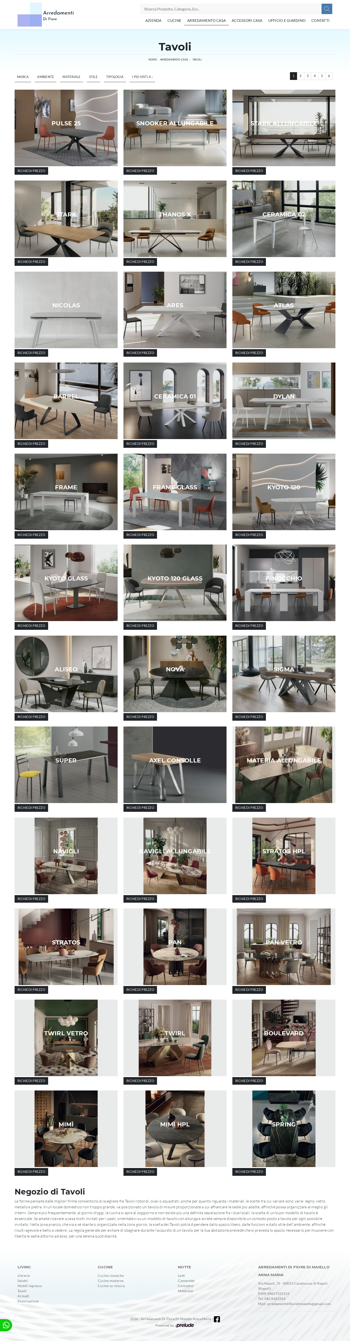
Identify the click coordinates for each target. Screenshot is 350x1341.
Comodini (185, 1286)
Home (153, 59)
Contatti (320, 20)
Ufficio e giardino (287, 20)
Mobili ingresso (30, 1286)
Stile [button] (93, 77)
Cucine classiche (111, 1275)
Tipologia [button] (114, 77)
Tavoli (197, 59)
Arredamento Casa (206, 20)
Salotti (23, 1281)
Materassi (185, 1291)
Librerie (24, 1275)
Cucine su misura (111, 1286)
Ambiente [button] (45, 77)
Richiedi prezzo (31, 171)
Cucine (174, 20)
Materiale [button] (71, 77)
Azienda (153, 20)
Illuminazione (28, 1301)
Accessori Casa (247, 20)
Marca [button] (23, 77)
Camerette (186, 1281)
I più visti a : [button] (142, 77)
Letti (181, 1275)
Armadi (23, 1296)
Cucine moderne (111, 1281)
